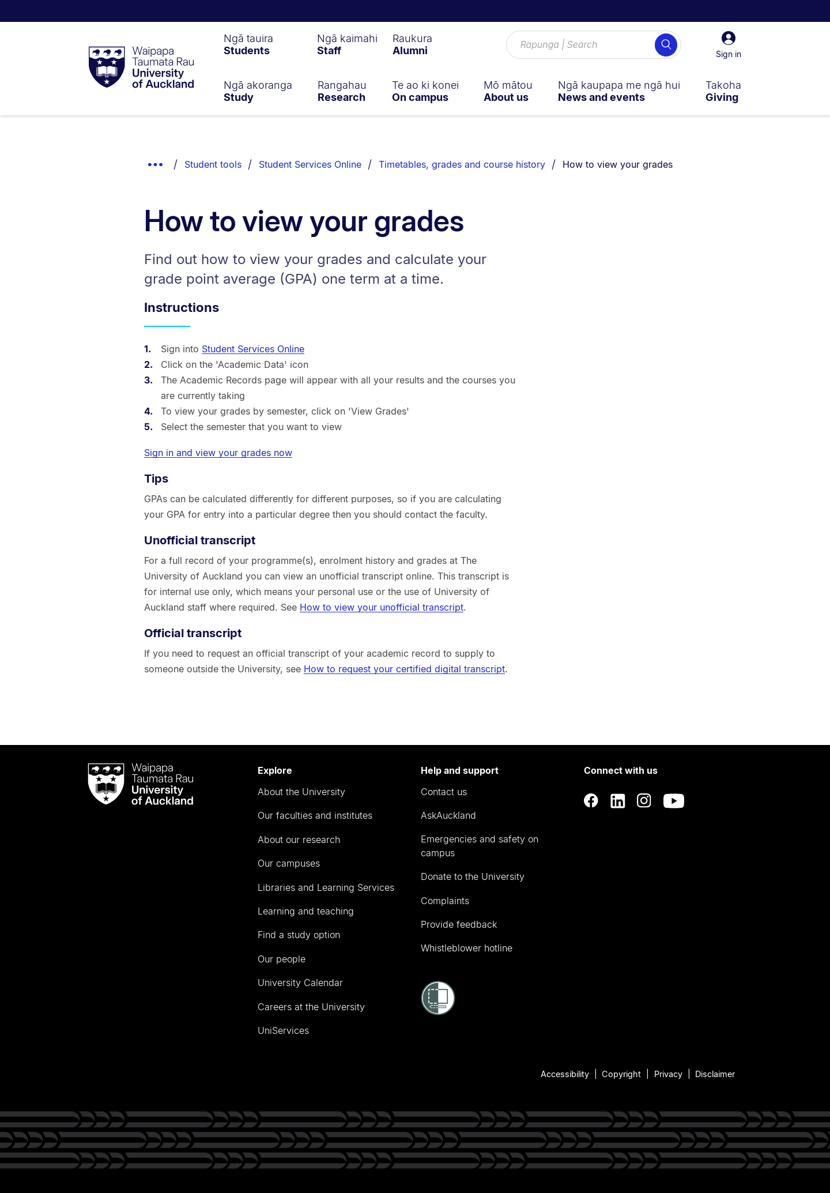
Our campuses (289, 863)
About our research (299, 839)
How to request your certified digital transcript (404, 669)
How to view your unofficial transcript (381, 607)
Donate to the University (473, 876)
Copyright (621, 1074)
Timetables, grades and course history (462, 164)
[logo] (141, 68)
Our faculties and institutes (315, 815)
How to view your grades (618, 164)
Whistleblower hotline (466, 948)
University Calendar (300, 982)
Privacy (668, 1074)
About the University (301, 791)
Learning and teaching (306, 911)
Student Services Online (310, 164)
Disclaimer (715, 1074)
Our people (281, 959)
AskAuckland (448, 815)
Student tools (213, 164)
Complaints (445, 900)
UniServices (283, 1030)
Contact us (444, 791)
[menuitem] (248, 44)
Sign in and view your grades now (218, 452)
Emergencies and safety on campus (479, 846)
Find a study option (299, 934)
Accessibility (565, 1074)
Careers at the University (311, 1007)
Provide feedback (459, 924)
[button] (728, 45)
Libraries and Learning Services (326, 887)
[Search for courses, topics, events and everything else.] (593, 45)
